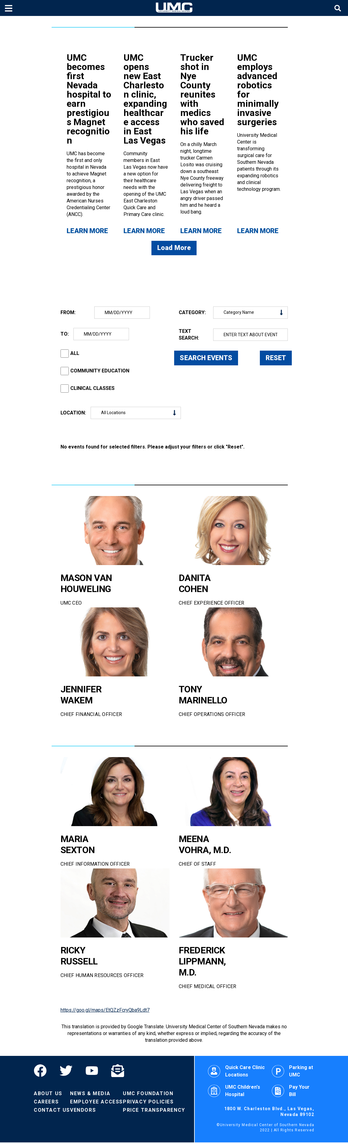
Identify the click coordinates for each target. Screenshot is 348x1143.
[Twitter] (66, 1071)
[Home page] (174, 8)
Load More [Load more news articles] (174, 248)
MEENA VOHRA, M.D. (205, 845)
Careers (46, 1102)
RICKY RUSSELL (79, 956)
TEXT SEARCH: (189, 335)
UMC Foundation (148, 1094)
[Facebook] (43, 1071)
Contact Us (52, 1111)
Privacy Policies (148, 1102)
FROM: (68, 313)
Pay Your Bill (291, 1091)
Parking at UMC (292, 1071)
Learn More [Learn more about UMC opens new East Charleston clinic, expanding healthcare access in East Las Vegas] (144, 231)
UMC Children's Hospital (234, 1091)
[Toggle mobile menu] (9, 8)
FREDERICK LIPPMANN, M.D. (202, 961)
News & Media (90, 1094)
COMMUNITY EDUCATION (99, 371)
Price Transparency (154, 1111)
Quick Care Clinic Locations (236, 1071)
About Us (48, 1094)
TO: (65, 334)
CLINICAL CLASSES (92, 389)
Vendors (83, 1111)
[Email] (118, 1071)
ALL (74, 354)
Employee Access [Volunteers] (96, 1102)
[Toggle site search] (338, 8)
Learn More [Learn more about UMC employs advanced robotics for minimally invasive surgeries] (258, 231)
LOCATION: (73, 413)
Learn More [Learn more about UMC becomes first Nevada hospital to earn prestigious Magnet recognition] (87, 231)
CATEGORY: (192, 313)
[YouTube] (92, 1071)
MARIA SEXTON (78, 845)
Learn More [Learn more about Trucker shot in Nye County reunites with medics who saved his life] (201, 231)
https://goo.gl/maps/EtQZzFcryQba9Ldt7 (105, 1011)
